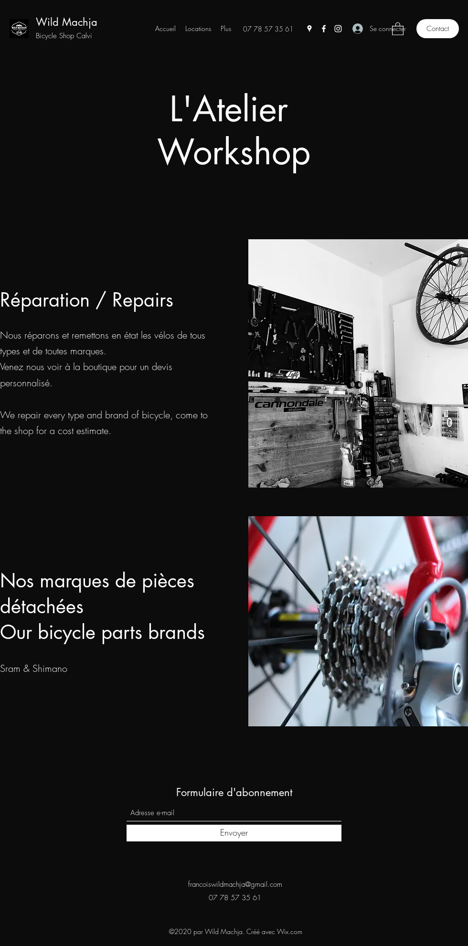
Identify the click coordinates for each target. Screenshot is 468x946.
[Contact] (437, 28)
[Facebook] (324, 28)
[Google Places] (309, 28)
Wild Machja (66, 22)
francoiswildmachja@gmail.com (235, 884)
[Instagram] (338, 28)
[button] (398, 28)
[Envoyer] (234, 833)
